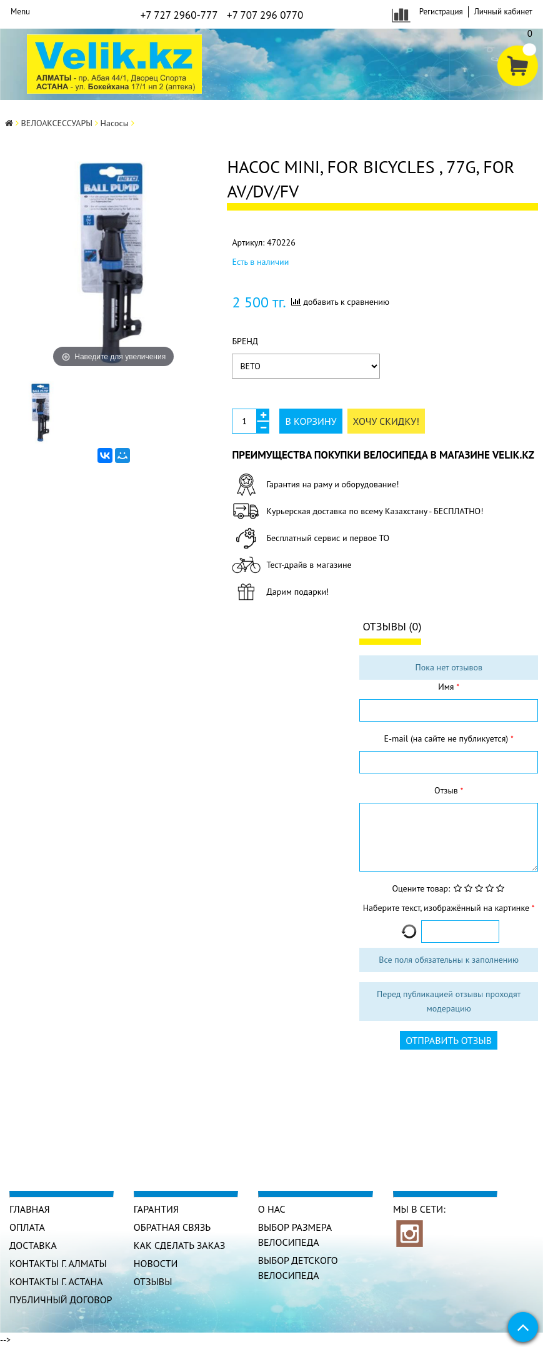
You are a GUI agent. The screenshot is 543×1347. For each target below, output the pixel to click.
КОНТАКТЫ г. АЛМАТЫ (58, 1263)
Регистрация (441, 11)
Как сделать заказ (180, 1245)
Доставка (33, 1245)
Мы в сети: (419, 1209)
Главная (29, 1209)
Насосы (115, 123)
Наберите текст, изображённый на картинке (447, 907)
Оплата (27, 1227)
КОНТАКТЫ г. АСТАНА (56, 1281)
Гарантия (156, 1209)
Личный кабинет (503, 11)
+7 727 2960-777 (179, 15)
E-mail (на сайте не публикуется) (447, 738)
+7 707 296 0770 (265, 15)
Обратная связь (172, 1227)
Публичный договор (60, 1299)
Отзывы (153, 1281)
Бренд (245, 341)
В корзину (310, 421)
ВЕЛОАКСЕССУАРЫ (57, 123)
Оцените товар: (421, 888)
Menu (20, 11)
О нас (272, 1209)
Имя (447, 686)
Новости (156, 1263)
